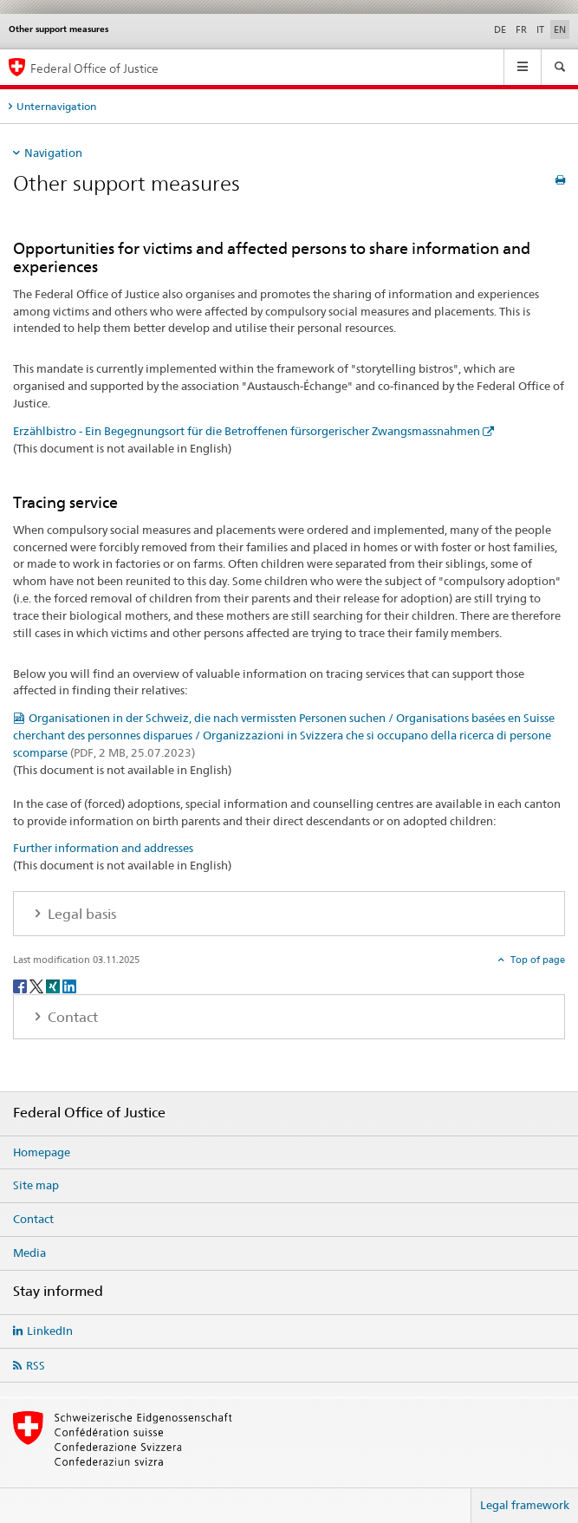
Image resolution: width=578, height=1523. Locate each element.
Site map (36, 1185)
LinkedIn (50, 1331)
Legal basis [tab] (80, 914)
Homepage (41, 1152)
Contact (33, 1219)
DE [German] (500, 29)
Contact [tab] (71, 1017)
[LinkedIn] (69, 985)
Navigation (53, 152)
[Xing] (54, 985)
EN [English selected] (560, 29)
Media (29, 1252)
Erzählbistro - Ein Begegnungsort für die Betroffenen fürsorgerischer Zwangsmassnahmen (246, 431)
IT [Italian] (540, 29)
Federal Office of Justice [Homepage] (94, 68)
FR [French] (521, 29)
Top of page (536, 960)
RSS (35, 1365)
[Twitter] (37, 985)
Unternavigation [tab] (56, 106)
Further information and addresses (103, 848)
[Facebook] (21, 985)
